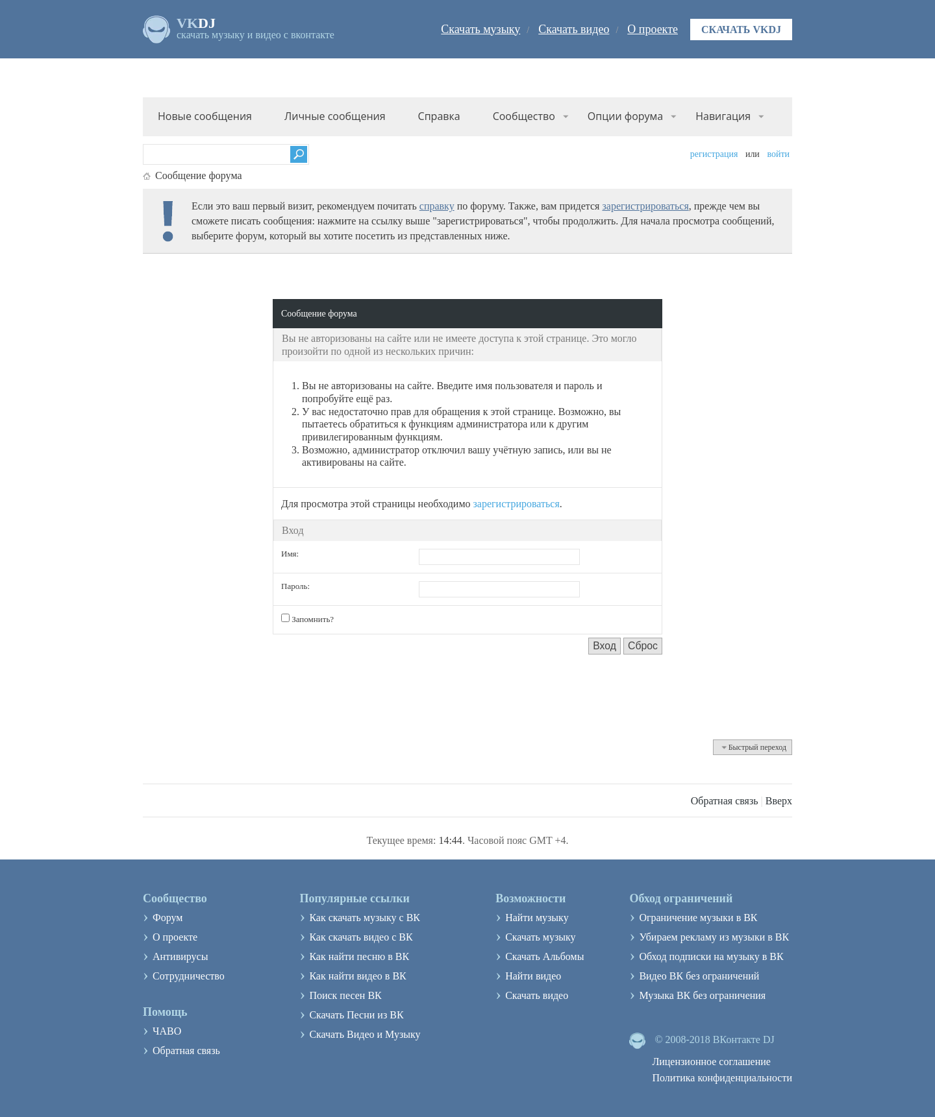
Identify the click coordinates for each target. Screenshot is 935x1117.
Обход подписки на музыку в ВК (711, 956)
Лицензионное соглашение (711, 1061)
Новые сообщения (205, 116)
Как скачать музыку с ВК (364, 917)
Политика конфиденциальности (722, 1077)
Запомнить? (307, 619)
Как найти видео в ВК (357, 975)
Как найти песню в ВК (359, 956)
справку (437, 205)
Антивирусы (180, 956)
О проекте (652, 29)
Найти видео (533, 975)
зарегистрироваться (645, 205)
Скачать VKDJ (741, 29)
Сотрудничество (189, 975)
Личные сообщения (335, 116)
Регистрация (714, 154)
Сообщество (524, 116)
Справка (439, 116)
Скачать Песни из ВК (356, 1014)
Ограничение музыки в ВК (698, 917)
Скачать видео (573, 29)
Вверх (779, 800)
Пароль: (295, 586)
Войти (778, 154)
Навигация (723, 116)
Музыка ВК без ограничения (702, 995)
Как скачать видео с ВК (360, 937)
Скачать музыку (480, 29)
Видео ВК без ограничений (699, 975)
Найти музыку (537, 917)
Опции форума (625, 116)
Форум (167, 917)
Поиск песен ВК (345, 995)
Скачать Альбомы (544, 956)
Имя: (290, 553)
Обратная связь (724, 800)
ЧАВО (167, 1031)
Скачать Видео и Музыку (364, 1034)
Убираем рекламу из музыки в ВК (714, 937)
